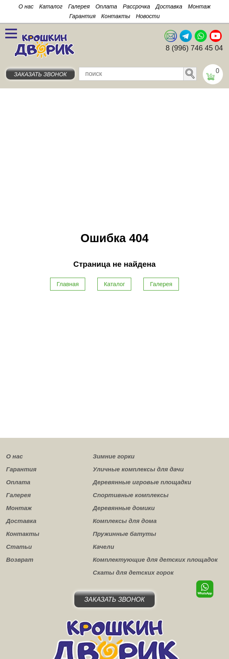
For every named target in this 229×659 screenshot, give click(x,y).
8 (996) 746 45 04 (194, 48)
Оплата (106, 6)
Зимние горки (113, 456)
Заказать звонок (40, 74)
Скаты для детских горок (133, 572)
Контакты (115, 16)
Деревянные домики (124, 507)
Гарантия (82, 16)
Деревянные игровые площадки (142, 482)
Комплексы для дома (125, 520)
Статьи (19, 546)
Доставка (169, 6)
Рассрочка (136, 6)
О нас (26, 6)
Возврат (20, 559)
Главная (68, 284)
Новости (148, 16)
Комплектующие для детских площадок (155, 559)
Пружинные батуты (124, 533)
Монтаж (199, 6)
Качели (103, 546)
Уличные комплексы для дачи (138, 469)
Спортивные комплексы (131, 495)
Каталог (51, 6)
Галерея (79, 6)
